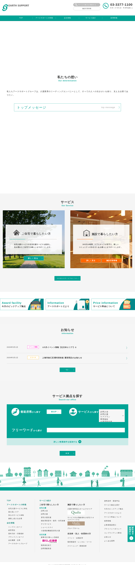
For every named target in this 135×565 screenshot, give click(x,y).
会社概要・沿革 (14, 534)
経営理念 (11, 524)
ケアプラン (110, 410)
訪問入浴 (110, 406)
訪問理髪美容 (46, 543)
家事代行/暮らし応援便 (50, 531)
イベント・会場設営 (75, 532)
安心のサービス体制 (16, 509)
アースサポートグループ (17, 538)
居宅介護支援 (46, 512)
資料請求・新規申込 (112, 495)
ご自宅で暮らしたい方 (49, 499)
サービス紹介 (45, 495)
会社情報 (11, 517)
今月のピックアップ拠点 (113, 503)
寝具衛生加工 (46, 539)
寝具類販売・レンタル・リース (80, 536)
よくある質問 (109, 535)
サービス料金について (113, 511)
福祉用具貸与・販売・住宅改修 (53, 515)
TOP (9, 495)
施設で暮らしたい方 (76, 499)
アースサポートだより (113, 507)
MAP (54, 405)
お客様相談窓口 (110, 519)
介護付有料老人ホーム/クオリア (80, 503)
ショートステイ (47, 522)
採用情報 (107, 515)
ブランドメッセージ (16, 531)
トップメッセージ (15, 521)
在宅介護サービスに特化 (17, 503)
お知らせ (107, 531)
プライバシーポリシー (113, 523)
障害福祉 (110, 413)
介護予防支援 (110, 415)
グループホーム (74, 522)
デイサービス (46, 518)
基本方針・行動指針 (16, 528)
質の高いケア (13, 506)
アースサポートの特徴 (16, 499)
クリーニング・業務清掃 (77, 540)
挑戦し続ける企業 (15, 513)
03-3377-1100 (121, 4)
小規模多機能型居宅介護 (50, 525)
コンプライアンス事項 (113, 527)
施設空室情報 (86, 8)
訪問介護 (110, 408)
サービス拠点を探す (112, 499)
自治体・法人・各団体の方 (79, 528)
